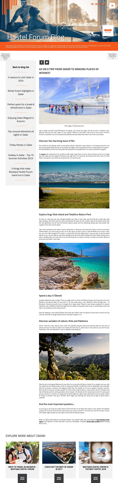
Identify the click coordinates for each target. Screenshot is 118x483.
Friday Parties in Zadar (21, 145)
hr (92, 4)
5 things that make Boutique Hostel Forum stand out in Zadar (21, 172)
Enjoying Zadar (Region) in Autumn (21, 119)
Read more (22, 478)
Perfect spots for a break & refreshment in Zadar (20, 106)
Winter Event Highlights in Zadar (21, 92)
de (96, 4)
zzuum (43, 154)
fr (100, 4)
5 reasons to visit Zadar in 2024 (21, 78)
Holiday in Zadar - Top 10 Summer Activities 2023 (21, 156)
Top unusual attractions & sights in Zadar (21, 133)
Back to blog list (21, 67)
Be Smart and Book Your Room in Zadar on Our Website (5, 56)
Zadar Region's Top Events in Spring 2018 (113, 55)
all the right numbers (93, 421)
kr (104, 4)
